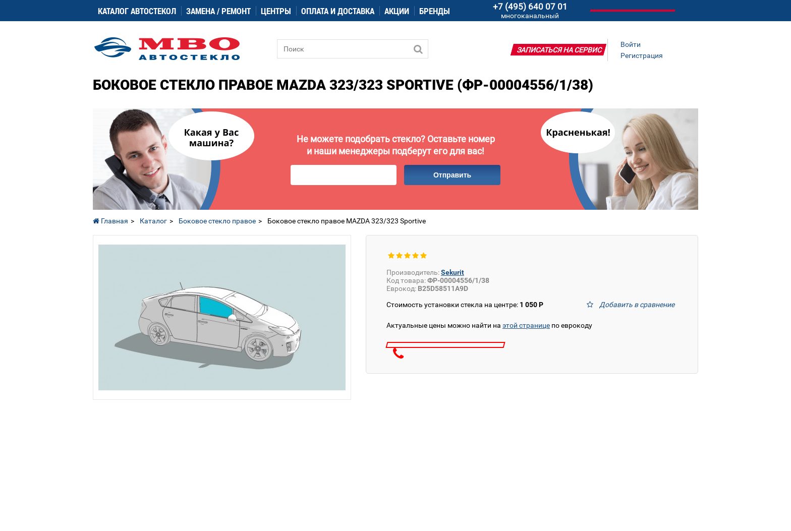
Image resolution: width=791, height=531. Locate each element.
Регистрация (641, 55)
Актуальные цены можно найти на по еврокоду (489, 325)
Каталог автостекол (137, 11)
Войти (630, 44)
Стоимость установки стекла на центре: (464, 305)
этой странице (526, 325)
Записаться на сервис (559, 50)
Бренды (434, 11)
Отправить (452, 175)
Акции (396, 11)
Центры (276, 11)
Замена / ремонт (218, 11)
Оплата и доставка (337, 11)
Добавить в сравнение (636, 305)
